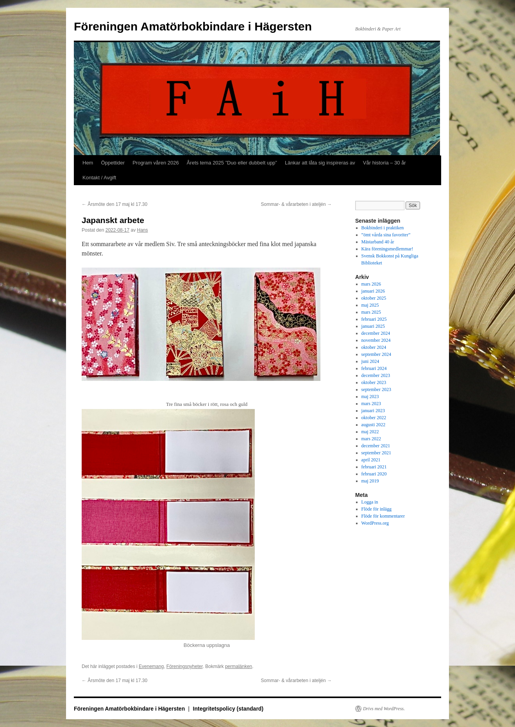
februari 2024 (374, 368)
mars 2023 (371, 403)
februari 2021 (374, 467)
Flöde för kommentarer (383, 516)
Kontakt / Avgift (99, 177)
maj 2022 (370, 431)
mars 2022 (371, 438)
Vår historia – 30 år (384, 163)
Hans (142, 230)
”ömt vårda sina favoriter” (386, 235)
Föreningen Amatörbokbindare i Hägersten (193, 26)
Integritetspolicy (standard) (228, 709)
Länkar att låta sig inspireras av (320, 163)
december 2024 (375, 333)
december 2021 (375, 445)
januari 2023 (373, 410)
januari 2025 (373, 326)
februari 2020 (374, 474)
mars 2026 (371, 284)
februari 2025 (374, 319)
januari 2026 (373, 291)
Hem (87, 163)
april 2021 (371, 460)
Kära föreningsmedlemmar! (387, 249)
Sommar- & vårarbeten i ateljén (296, 204)
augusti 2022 (373, 424)
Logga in (369, 502)
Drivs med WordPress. (384, 708)
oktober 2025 (373, 298)
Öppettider (113, 163)
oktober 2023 (373, 382)
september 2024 (376, 354)
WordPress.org (375, 523)
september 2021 (376, 452)
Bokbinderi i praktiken (382, 227)
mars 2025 (371, 312)
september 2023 (376, 389)
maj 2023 (370, 396)
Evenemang (151, 666)
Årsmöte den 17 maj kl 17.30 (114, 204)
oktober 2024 (373, 347)
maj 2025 (370, 305)
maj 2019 (370, 481)
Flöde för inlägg (376, 509)
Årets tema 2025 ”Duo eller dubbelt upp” (232, 163)
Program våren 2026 (155, 163)
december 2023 (375, 375)
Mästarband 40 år (377, 242)
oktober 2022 (373, 417)
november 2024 (376, 340)
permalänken (238, 666)
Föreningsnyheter (184, 666)
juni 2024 (370, 361)
